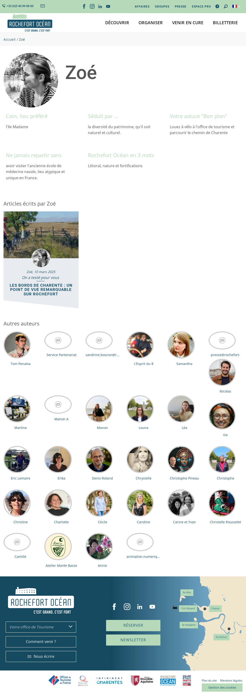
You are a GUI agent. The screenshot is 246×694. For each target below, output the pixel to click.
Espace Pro (201, 6)
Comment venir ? (41, 641)
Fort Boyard (188, 608)
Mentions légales (231, 680)
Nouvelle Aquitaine (142, 680)
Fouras (215, 608)
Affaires (142, 6)
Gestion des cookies (222, 687)
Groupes (162, 6)
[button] (117, 23)
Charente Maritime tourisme (109, 680)
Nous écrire (41, 656)
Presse (180, 6)
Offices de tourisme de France (59, 680)
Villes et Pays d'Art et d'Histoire (187, 680)
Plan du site (209, 680)
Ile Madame (189, 625)
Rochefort (221, 637)
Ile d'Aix (187, 592)
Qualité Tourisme (83, 680)
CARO (168, 680)
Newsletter (133, 639)
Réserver (133, 625)
